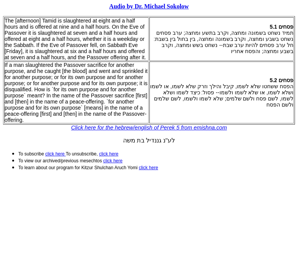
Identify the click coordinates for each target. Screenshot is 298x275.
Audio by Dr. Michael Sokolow (149, 6)
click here (113, 160)
